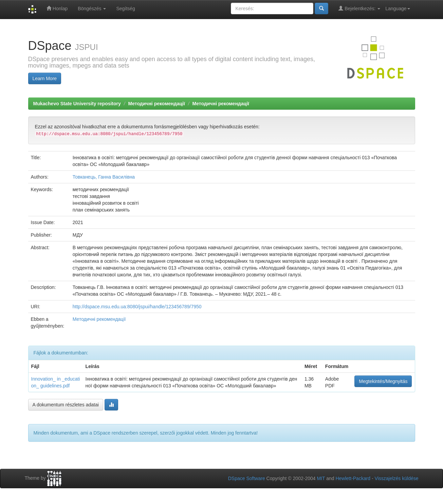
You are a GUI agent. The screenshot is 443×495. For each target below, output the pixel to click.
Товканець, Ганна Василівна (104, 177)
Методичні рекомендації (156, 103)
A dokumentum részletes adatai (66, 404)
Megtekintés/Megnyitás (383, 381)
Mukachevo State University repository (77, 103)
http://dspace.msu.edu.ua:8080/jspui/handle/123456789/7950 (137, 306)
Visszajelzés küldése (397, 478)
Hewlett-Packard (352, 478)
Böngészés (92, 8)
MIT (321, 478)
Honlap (57, 8)
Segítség (125, 8)
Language (397, 8)
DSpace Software (246, 478)
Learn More (45, 78)
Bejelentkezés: (359, 8)
